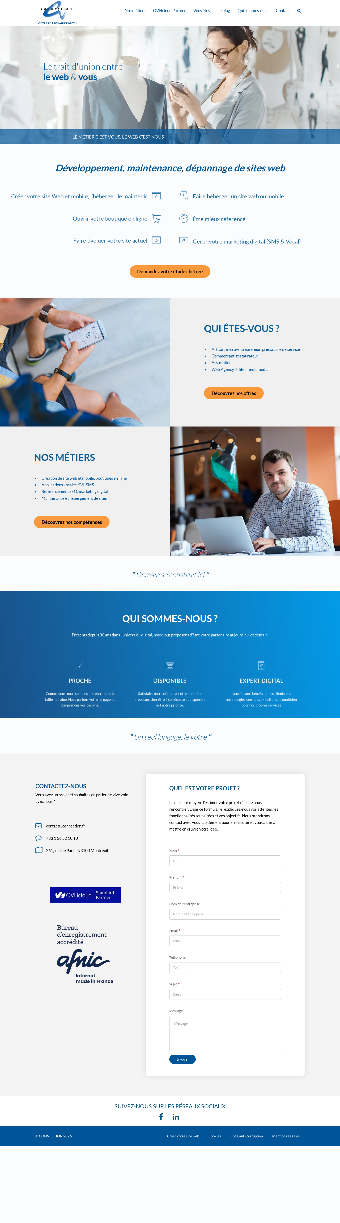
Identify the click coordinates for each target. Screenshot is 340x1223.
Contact (283, 10)
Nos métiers (135, 10)
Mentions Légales (286, 1136)
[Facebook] (162, 1118)
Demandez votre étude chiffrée (170, 271)
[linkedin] (177, 1118)
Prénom (176, 877)
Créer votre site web (183, 1136)
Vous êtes (201, 10)
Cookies (214, 1136)
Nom (174, 850)
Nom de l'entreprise (184, 904)
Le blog (223, 10)
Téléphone (177, 957)
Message (176, 1011)
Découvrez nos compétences (72, 522)
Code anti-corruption (246, 1136)
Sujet (174, 984)
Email (174, 930)
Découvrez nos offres (234, 393)
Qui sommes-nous (253, 10)
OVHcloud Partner (169, 10)
